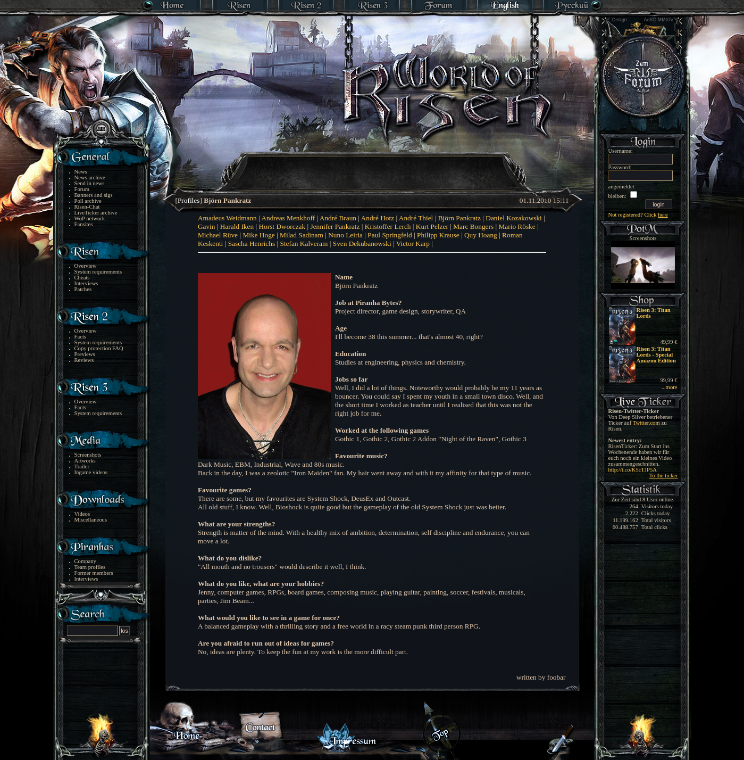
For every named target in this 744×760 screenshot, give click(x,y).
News (80, 172)
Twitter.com (646, 423)
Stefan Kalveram (304, 243)
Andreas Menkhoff (288, 218)
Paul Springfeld (389, 235)
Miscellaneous (90, 520)
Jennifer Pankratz (335, 226)
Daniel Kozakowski (514, 218)
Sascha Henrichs (251, 243)
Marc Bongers (473, 226)
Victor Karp (413, 243)
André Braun (338, 218)
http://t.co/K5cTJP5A (632, 470)
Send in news (89, 183)
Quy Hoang (480, 235)
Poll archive (88, 201)
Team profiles (90, 567)
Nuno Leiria (345, 235)
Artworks (85, 461)
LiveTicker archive (96, 213)
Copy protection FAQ (98, 348)
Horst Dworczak (281, 226)
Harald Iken (237, 226)
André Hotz (378, 218)
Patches (83, 289)
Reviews (84, 360)
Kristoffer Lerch (388, 226)
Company (85, 561)
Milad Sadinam (301, 235)
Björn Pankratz (459, 218)
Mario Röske (516, 226)
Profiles (188, 200)
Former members (93, 573)
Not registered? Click (638, 215)
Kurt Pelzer (432, 226)
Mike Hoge (258, 235)
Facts (80, 337)
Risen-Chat (87, 207)
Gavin (206, 226)
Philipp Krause (438, 235)
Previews (84, 354)
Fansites (83, 224)
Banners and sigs (93, 195)
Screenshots (88, 455)
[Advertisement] (372, 165)
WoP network (89, 218)
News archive (89, 177)
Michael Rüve (218, 235)
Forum (81, 189)
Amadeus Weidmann (227, 218)
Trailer (82, 466)
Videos (82, 514)
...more (670, 387)
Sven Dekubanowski (362, 243)
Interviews (86, 283)
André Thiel (416, 218)
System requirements (98, 272)
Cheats (82, 277)
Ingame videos (90, 472)
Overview (85, 266)
